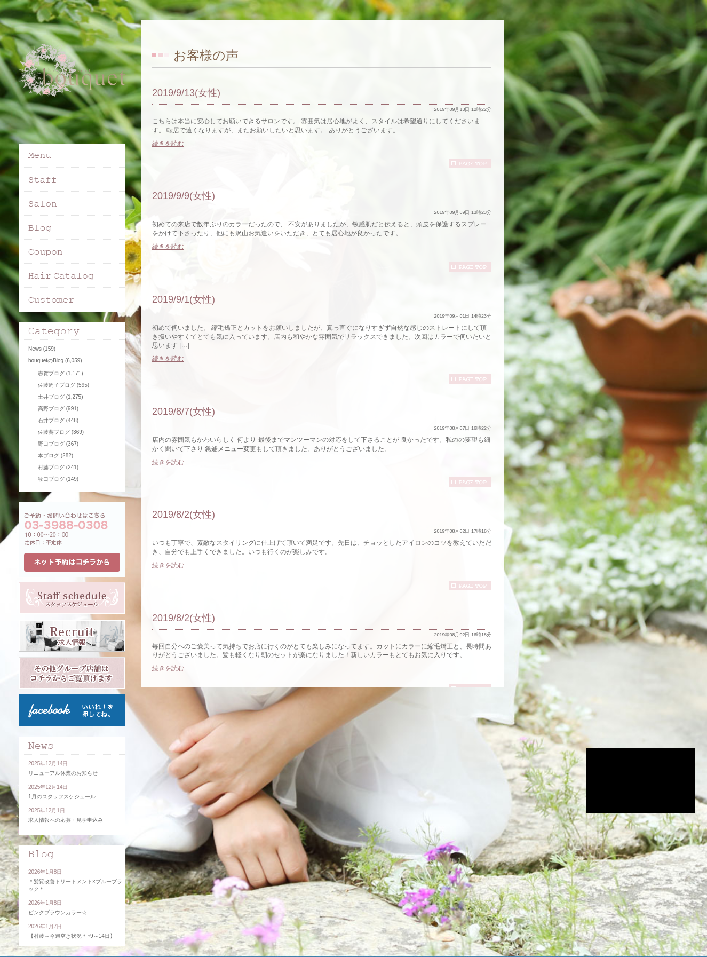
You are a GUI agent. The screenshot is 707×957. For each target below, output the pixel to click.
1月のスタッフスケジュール (62, 797)
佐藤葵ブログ (54, 432)
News (35, 349)
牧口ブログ (51, 479)
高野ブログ (51, 409)
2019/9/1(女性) (183, 299)
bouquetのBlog (45, 360)
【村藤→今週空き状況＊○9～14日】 (71, 936)
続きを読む (168, 143)
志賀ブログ (51, 373)
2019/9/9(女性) (183, 196)
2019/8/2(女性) (183, 514)
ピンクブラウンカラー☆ (57, 912)
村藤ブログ (51, 467)
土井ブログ (51, 397)
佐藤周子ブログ (56, 385)
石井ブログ (51, 420)
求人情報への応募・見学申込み (65, 820)
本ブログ (48, 455)
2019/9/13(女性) (186, 93)
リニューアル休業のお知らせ (63, 773)
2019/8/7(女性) (183, 411)
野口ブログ (51, 444)
